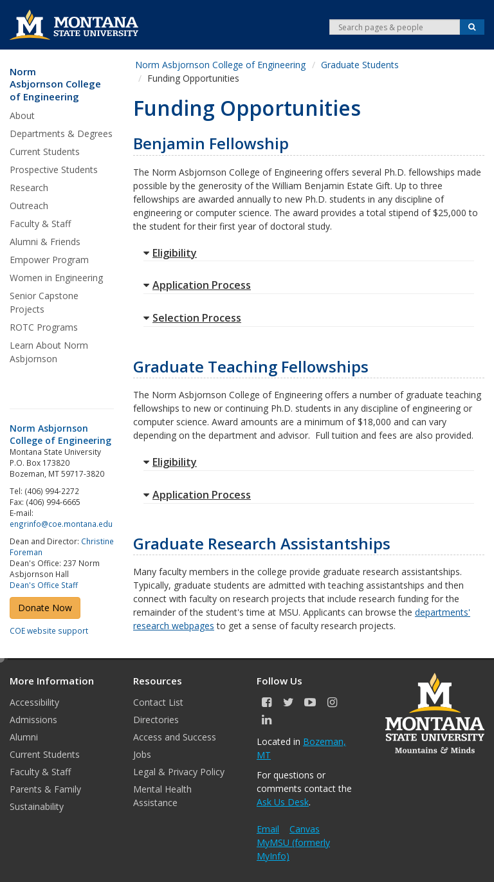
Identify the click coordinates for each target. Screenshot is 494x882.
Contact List (158, 702)
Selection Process (192, 318)
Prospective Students (54, 169)
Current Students (45, 151)
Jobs (142, 754)
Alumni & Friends (45, 241)
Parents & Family (45, 789)
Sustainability (37, 806)
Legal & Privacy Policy (178, 772)
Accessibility (34, 702)
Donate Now (45, 608)
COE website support (49, 630)
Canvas (304, 829)
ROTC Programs (44, 327)
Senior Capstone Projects (44, 302)
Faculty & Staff (40, 223)
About (22, 115)
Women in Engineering (56, 277)
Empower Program (49, 259)
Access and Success (174, 737)
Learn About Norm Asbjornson (49, 352)
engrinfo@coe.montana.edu (61, 524)
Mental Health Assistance (162, 796)
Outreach (29, 205)
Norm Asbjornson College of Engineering (55, 84)
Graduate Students (360, 65)
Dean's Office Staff (44, 585)
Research (29, 187)
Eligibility (170, 253)
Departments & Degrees (61, 133)
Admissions (33, 719)
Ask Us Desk (283, 802)
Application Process (197, 285)
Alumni (24, 737)
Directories (156, 719)
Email (268, 829)
